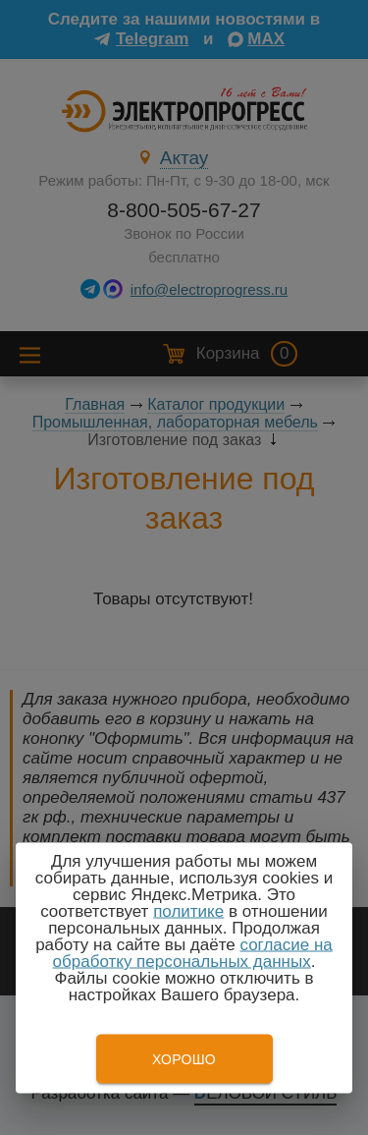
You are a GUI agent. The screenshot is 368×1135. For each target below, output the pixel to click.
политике (188, 911)
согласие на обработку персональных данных (193, 953)
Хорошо (184, 1059)
